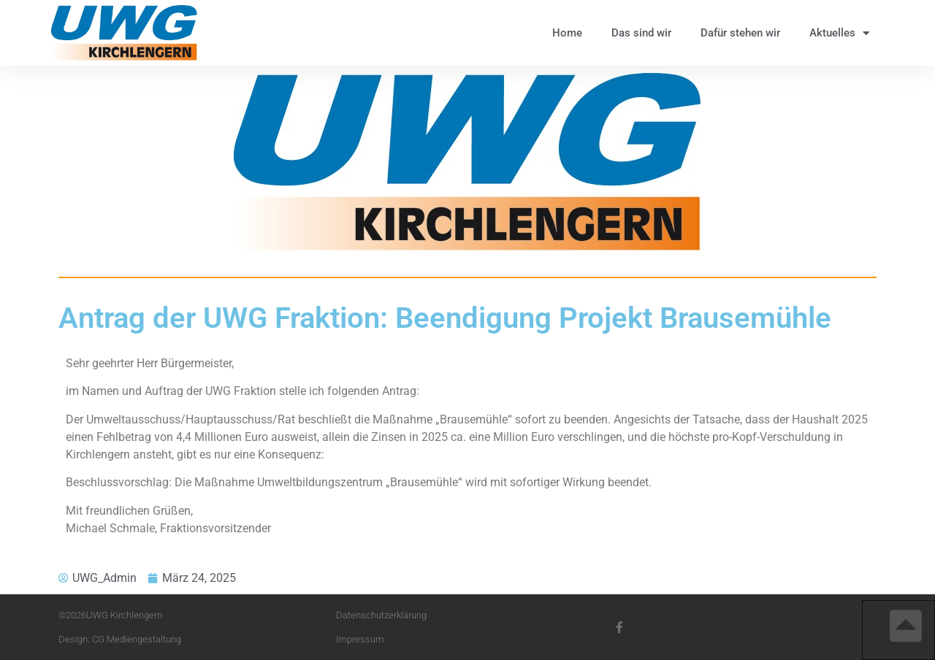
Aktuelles (839, 33)
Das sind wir (641, 32)
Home (567, 32)
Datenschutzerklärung (381, 615)
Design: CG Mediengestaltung (119, 639)
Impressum (360, 639)
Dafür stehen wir (740, 32)
